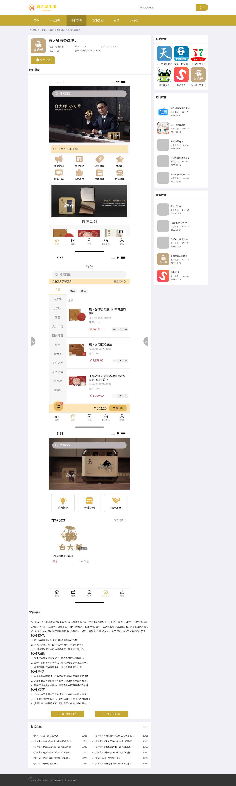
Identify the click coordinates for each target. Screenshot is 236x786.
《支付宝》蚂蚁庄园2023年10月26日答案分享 (52, 752)
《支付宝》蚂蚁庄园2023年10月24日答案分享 (113, 747)
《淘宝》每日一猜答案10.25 (45, 736)
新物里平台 (71, 714)
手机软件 (76, 20)
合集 (116, 20)
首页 (36, 20)
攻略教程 (97, 20)
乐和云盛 (116, 714)
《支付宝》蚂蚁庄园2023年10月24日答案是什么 (113, 752)
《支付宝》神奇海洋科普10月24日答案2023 (113, 763)
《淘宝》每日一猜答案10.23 (45, 763)
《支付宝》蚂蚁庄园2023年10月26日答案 (51, 747)
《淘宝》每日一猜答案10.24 (106, 758)
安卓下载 (43, 60)
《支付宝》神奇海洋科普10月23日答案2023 (113, 736)
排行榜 (134, 20)
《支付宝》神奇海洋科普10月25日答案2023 (52, 741)
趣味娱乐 (60, 30)
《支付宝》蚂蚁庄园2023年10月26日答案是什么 (52, 758)
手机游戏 (55, 20)
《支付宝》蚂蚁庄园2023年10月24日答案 (112, 741)
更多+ (145, 727)
